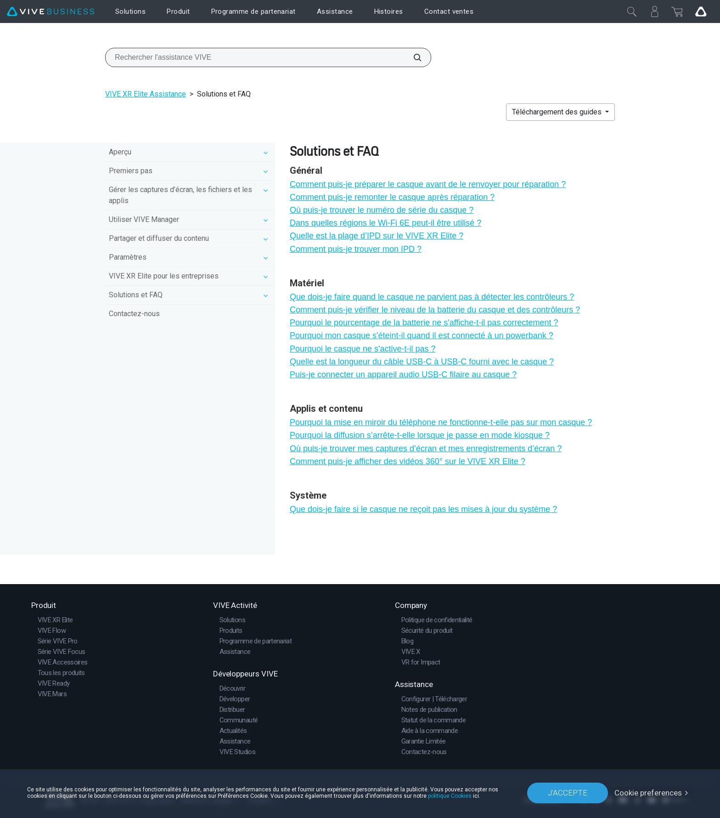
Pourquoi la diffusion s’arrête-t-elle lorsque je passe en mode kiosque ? (420, 435)
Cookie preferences (648, 792)
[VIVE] (50, 12)
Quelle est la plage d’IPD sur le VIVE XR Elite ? (376, 235)
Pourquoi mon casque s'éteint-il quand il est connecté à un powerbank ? (421, 335)
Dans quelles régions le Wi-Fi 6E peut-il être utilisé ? (385, 222)
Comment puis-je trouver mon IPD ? (356, 249)
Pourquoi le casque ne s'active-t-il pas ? (363, 348)
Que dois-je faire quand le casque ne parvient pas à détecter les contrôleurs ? (432, 296)
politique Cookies (450, 796)
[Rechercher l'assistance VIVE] (412, 57)
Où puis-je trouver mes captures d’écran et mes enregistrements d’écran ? (426, 448)
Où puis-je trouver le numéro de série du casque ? (381, 210)
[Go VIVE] (700, 11)
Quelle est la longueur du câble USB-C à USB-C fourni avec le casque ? (422, 361)
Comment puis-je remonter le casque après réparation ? (392, 197)
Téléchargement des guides (557, 112)
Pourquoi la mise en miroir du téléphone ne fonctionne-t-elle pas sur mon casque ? (441, 422)
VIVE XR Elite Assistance (145, 94)
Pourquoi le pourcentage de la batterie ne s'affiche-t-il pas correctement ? (424, 322)
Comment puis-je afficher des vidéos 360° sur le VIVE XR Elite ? (407, 461)
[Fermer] (631, 11)
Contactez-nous (134, 313)
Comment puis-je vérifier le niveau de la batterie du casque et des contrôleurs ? (435, 309)
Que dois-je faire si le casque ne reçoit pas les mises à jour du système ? (423, 509)
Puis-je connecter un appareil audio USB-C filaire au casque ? (403, 374)
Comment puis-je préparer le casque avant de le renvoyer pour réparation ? (428, 184)
